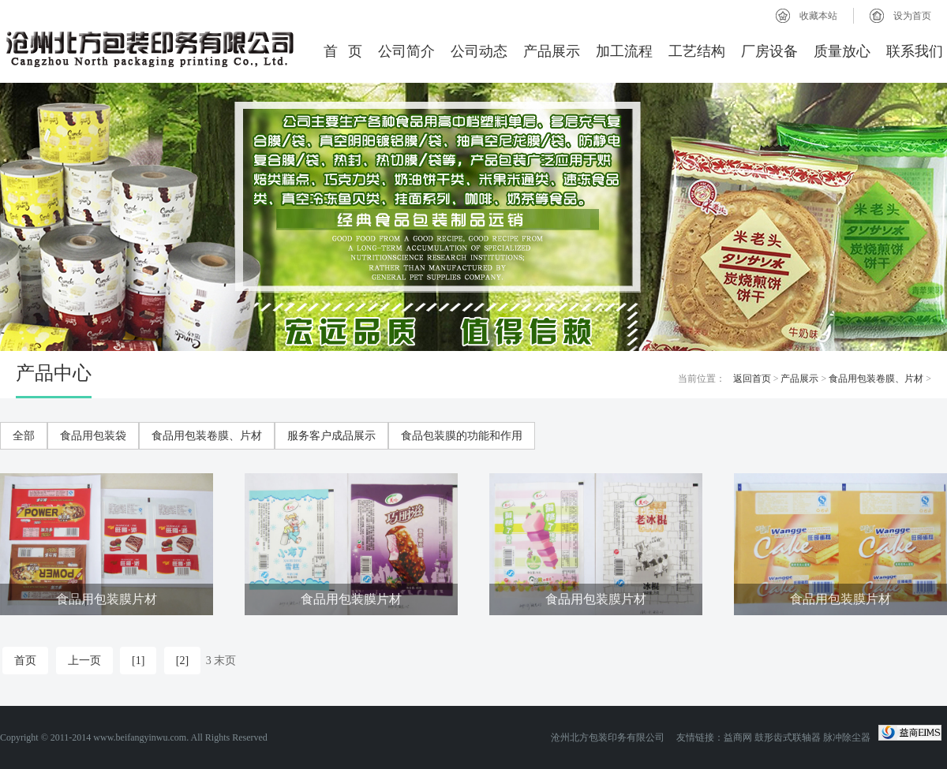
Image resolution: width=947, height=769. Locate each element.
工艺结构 (696, 51)
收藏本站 (818, 15)
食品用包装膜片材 (106, 599)
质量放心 (842, 51)
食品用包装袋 (93, 436)
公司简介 (406, 51)
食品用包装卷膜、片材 (876, 378)
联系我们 (914, 51)
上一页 (84, 660)
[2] (182, 660)
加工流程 (624, 51)
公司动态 (479, 51)
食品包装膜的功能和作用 (461, 436)
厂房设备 (769, 51)
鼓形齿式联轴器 (787, 737)
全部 (24, 436)
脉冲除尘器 (846, 737)
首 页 (343, 51)
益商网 (738, 737)
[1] (138, 660)
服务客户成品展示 (331, 436)
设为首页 (912, 15)
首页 (25, 660)
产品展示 (551, 51)
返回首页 (752, 378)
